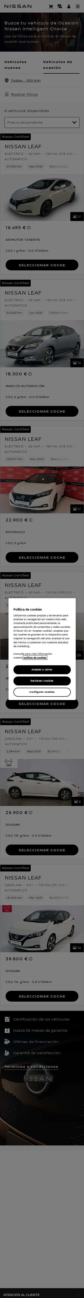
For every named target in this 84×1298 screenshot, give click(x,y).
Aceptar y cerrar (42, 669)
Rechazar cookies (42, 680)
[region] (42, 649)
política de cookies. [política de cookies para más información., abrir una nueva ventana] (35, 657)
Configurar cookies (41, 692)
